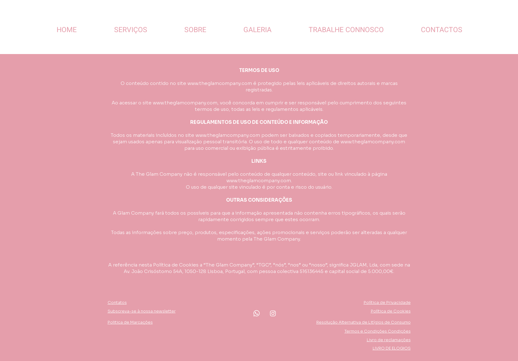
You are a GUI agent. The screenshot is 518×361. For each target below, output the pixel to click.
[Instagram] (273, 313)
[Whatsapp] (256, 313)
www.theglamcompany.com (219, 83)
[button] (142, 311)
